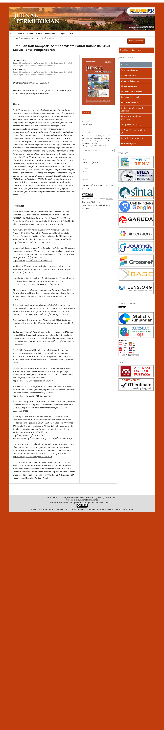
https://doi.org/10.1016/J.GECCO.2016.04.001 (31, 242)
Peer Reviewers (129, 86)
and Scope (129, 70)
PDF (87, 112)
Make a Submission (136, 41)
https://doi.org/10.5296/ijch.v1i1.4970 (52, 314)
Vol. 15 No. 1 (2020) (38, 38)
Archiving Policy (129, 143)
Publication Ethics (130, 102)
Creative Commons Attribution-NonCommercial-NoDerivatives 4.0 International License (94, 509)
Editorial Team (128, 75)
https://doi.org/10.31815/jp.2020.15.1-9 (33, 83)
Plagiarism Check (130, 97)
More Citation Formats (92, 150)
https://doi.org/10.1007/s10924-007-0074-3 (31, 396)
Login (63, 33)
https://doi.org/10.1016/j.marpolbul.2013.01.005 (32, 456)
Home (12, 33)
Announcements (51, 33)
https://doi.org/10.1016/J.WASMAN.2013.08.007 (32, 260)
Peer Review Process (131, 92)
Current (30, 33)
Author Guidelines (130, 81)
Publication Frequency (132, 138)
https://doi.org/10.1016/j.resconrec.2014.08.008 (33, 381)
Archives (39, 33)
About (20, 33)
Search (70, 33)
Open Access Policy (131, 124)
